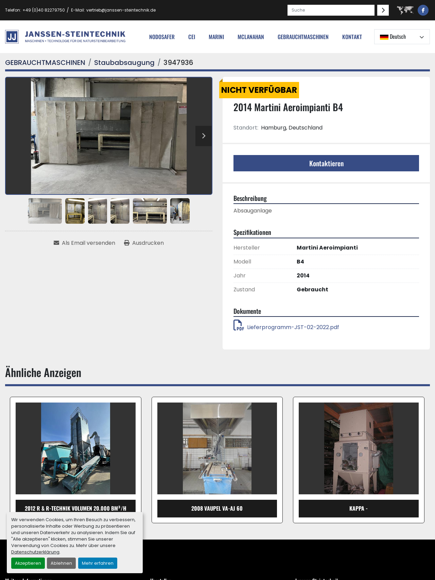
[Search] (331, 10)
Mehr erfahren (98, 563)
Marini (216, 37)
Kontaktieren (326, 163)
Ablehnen (61, 563)
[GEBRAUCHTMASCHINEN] (45, 62)
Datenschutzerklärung (35, 552)
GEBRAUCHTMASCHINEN (303, 37)
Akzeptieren (28, 563)
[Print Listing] (144, 243)
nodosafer (162, 37)
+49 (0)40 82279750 (43, 10)
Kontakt (352, 37)
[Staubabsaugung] (124, 62)
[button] (303, 36)
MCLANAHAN (251, 37)
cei (191, 37)
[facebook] (423, 10)
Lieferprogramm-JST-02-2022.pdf (286, 327)
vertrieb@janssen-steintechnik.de (121, 10)
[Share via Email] (84, 243)
